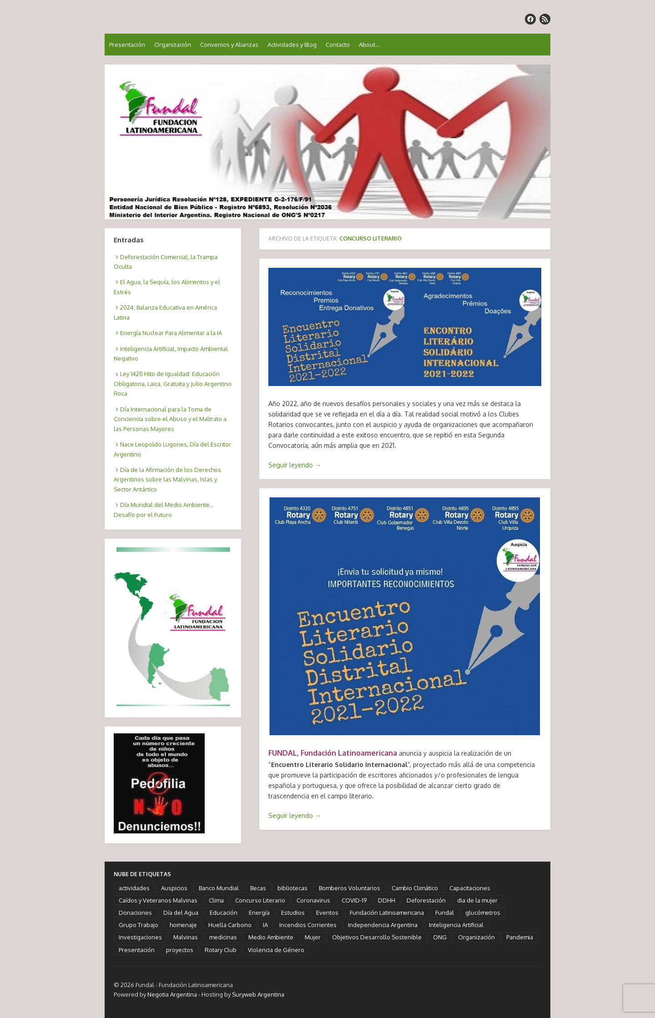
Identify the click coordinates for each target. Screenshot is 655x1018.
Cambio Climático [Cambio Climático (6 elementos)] (415, 888)
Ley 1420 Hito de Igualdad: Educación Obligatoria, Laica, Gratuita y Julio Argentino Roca (173, 383)
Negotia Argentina (172, 994)
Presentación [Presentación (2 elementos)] (137, 949)
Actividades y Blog (292, 44)
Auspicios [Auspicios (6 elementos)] (174, 888)
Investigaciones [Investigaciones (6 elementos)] (140, 937)
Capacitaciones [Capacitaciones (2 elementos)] (469, 888)
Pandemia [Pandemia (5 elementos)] (519, 937)
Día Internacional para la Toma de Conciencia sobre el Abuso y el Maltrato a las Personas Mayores (170, 419)
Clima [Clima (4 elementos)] (216, 900)
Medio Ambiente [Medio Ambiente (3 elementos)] (270, 937)
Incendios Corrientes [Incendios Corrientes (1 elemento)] (308, 924)
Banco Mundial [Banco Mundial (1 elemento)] (219, 888)
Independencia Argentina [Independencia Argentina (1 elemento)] (383, 924)
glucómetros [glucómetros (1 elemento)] (482, 912)
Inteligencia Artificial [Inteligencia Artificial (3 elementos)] (456, 924)
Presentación (127, 44)
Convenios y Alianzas (229, 44)
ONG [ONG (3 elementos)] (440, 937)
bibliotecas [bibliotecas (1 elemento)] (292, 888)
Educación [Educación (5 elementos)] (223, 912)
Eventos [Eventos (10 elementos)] (327, 912)
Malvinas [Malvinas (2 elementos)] (185, 937)
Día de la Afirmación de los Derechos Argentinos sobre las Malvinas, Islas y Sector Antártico (167, 479)
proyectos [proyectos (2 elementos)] (179, 949)
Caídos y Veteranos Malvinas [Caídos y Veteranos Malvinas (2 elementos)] (158, 900)
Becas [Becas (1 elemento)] (258, 888)
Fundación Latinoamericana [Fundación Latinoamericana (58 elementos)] (387, 912)
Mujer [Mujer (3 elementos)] (313, 937)
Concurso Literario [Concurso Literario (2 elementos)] (260, 900)
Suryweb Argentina (258, 994)
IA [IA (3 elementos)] (265, 924)
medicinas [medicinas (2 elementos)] (223, 937)
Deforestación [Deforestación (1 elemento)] (426, 900)
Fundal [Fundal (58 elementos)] (444, 912)
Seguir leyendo (294, 465)
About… (369, 44)
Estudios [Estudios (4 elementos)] (293, 912)
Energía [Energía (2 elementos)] (259, 912)
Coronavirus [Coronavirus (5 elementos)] (313, 900)
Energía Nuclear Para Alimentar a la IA (171, 332)
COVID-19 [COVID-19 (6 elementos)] (354, 900)
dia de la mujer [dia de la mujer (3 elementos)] (477, 900)
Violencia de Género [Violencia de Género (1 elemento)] (276, 949)
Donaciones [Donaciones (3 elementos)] (135, 912)
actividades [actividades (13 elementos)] (134, 888)
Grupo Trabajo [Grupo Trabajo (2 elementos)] (138, 924)
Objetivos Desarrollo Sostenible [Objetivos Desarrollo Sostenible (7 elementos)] (377, 937)
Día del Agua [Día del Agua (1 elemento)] (180, 912)
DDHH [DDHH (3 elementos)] (386, 900)
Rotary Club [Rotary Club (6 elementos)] (221, 949)
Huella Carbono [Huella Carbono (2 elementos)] (230, 924)
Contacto (338, 44)
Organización (172, 44)
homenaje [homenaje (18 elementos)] (183, 924)
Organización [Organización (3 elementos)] (476, 937)
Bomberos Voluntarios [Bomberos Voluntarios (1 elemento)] (349, 888)
